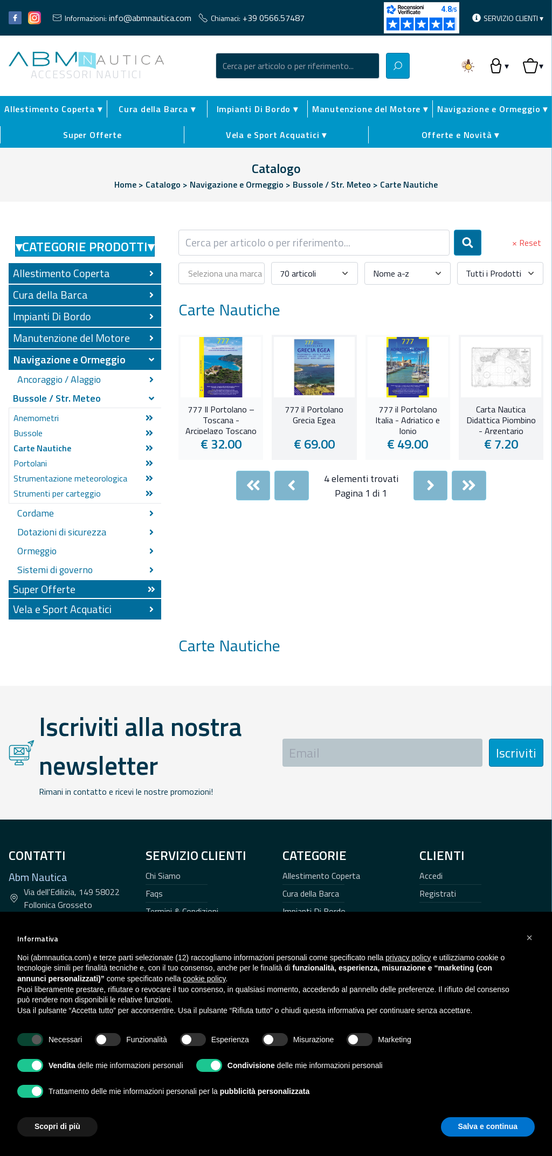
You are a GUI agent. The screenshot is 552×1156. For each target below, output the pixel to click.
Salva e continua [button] (488, 1126)
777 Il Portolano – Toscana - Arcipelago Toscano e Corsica (221, 419)
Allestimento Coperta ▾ (53, 108)
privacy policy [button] (408, 957)
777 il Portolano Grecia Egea (314, 415)
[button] (529, 937)
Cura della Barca (310, 893)
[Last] (469, 485)
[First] (253, 485)
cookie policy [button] (204, 978)
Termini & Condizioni (182, 911)
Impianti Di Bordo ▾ (257, 108)
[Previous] (291, 485)
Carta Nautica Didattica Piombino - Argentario (501, 419)
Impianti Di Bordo (314, 911)
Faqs (154, 893)
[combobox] (298, 66)
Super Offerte (92, 134)
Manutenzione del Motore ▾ (370, 108)
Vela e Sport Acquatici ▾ (276, 134)
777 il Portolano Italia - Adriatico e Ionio (407, 419)
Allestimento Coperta (321, 875)
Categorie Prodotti (85, 246)
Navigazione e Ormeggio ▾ (492, 108)
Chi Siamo (163, 875)
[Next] (430, 485)
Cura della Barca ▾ (157, 108)
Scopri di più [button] (57, 1126)
